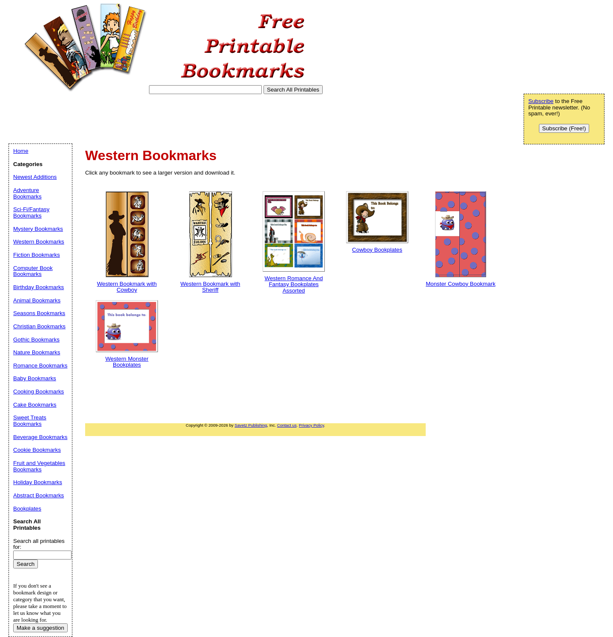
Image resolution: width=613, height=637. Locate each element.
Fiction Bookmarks (36, 255)
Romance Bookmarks (40, 365)
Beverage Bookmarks (40, 437)
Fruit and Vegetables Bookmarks (39, 466)
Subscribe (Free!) (564, 128)
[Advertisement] (163, 119)
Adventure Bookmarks (27, 193)
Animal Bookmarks (36, 300)
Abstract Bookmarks (38, 495)
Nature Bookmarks (36, 352)
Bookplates (27, 508)
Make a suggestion (40, 628)
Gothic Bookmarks (36, 339)
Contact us (287, 425)
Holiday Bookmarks (37, 482)
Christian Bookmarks (39, 326)
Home (21, 151)
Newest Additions (35, 177)
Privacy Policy (311, 425)
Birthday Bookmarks (38, 287)
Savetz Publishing (251, 425)
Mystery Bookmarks (38, 229)
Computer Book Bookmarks (33, 271)
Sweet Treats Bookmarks (29, 420)
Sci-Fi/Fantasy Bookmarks (31, 212)
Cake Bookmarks (34, 405)
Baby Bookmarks (34, 378)
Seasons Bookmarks (39, 313)
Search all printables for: (39, 544)
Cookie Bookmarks (37, 450)
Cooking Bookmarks (38, 391)
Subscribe (540, 101)
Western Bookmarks (38, 241)
